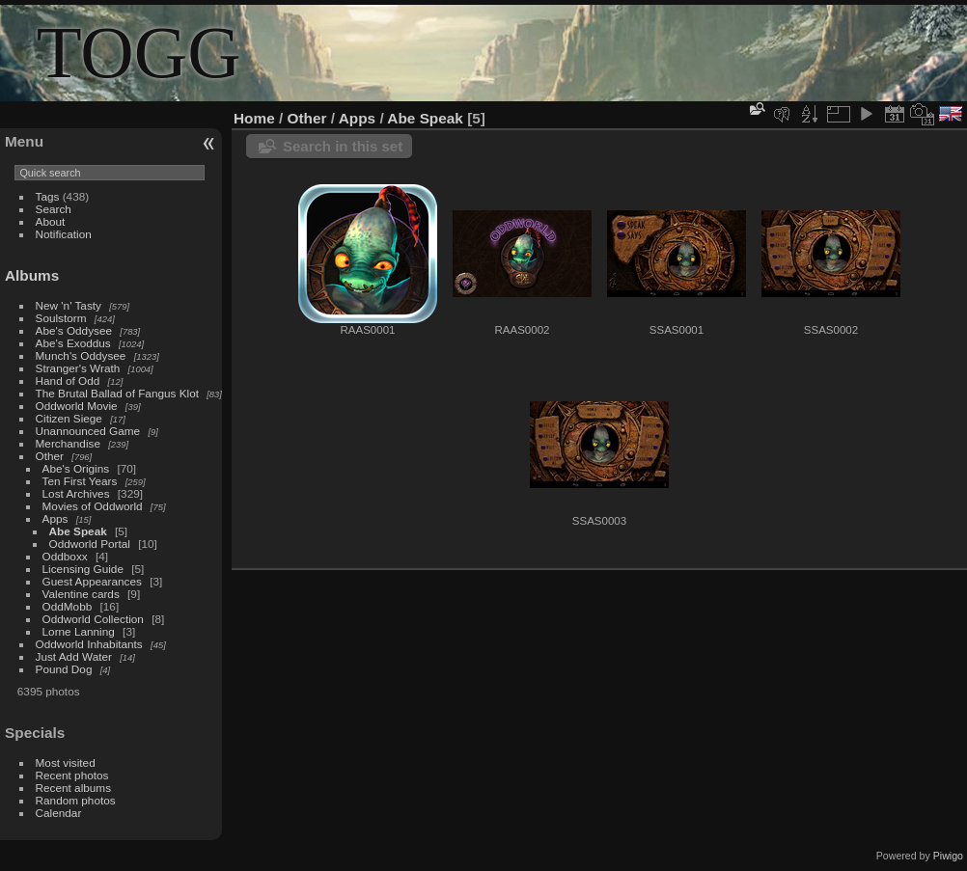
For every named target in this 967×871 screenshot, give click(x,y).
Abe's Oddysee (74, 330)
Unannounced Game (88, 430)
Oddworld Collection (93, 618)
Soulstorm (61, 318)
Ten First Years (80, 481)
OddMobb (67, 606)
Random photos (76, 800)
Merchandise (68, 443)
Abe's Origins (76, 468)
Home (254, 118)
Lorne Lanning (78, 631)
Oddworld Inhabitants (89, 644)
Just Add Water (74, 656)
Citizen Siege (69, 418)
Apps (55, 518)
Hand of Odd (68, 380)
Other (50, 455)
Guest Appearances (92, 581)
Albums (32, 275)
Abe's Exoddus (73, 343)
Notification (64, 234)
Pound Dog (64, 669)
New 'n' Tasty (68, 305)
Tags (48, 196)
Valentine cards (81, 593)
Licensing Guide (83, 568)
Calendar (59, 812)
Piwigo (948, 855)
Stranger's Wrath (78, 368)
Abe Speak (78, 531)
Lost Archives (76, 493)
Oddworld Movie (77, 405)
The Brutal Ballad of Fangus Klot (117, 393)
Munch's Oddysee (81, 355)
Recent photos (72, 775)
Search (53, 209)
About (51, 221)
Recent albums (73, 787)
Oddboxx (65, 556)
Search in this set (342, 146)
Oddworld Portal (89, 543)
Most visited (66, 762)
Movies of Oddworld (92, 506)
